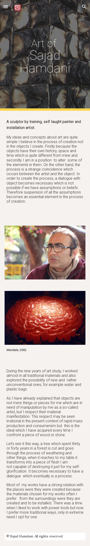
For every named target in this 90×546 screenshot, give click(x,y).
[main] (45, 55)
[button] (6, 6)
